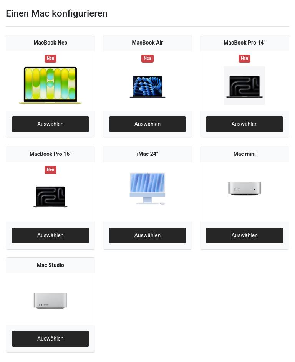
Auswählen (50, 124)
